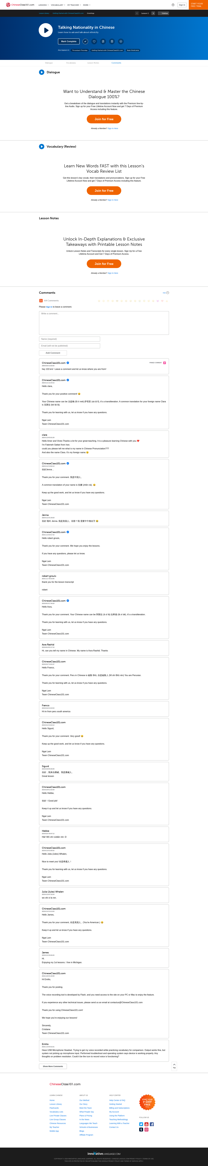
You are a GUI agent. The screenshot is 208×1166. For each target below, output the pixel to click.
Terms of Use (148, 1159)
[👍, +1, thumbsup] (166, 301)
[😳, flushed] (103, 301)
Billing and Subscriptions (119, 1108)
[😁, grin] (108, 301)
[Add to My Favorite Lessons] (94, 41)
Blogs (81, 1131)
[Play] (41, 146)
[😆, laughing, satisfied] (126, 301)
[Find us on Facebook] (152, 1124)
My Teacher (73, 5)
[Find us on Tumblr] (141, 1129)
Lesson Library (44, 13)
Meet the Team (85, 1108)
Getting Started (115, 1104)
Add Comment (53, 353)
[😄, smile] (99, 301)
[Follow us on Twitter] (141, 1124)
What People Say (86, 1112)
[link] (153, 13)
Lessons (42, 5)
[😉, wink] (135, 301)
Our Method (84, 1100)
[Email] (69, 345)
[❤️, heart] (162, 301)
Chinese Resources (58, 1123)
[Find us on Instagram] (146, 1129)
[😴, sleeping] (148, 301)
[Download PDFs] (112, 41)
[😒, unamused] (112, 301)
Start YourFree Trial (199, 5)
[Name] (69, 339)
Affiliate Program (86, 1135)
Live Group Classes (58, 1119)
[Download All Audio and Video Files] (121, 41)
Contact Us (113, 1127)
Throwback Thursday (79, 50)
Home (52, 1100)
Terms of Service (131, 1161)
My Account (114, 1112)
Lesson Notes (93, 63)
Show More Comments (53, 1066)
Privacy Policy (135, 1159)
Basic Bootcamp (133, 50)
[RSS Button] (41, 301)
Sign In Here (113, 128)
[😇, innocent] (144, 301)
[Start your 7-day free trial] (147, 1102)
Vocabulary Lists (56, 1112)
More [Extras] (85, 5)
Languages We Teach (88, 1123)
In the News (84, 1119)
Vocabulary (57, 5)
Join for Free (104, 119)
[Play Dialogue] (41, 72)
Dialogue (49, 63)
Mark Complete (68, 41)
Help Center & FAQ (117, 1100)
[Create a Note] (103, 41)
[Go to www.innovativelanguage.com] (104, 1153)
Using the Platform (117, 1116)
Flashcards (54, 1108)
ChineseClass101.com (120, 1159)
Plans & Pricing (85, 1116)
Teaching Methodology (118, 1119)
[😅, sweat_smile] (130, 301)
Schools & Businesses (88, 1127)
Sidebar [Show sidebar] (165, 13)
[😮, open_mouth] (153, 301)
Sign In (182, 5)
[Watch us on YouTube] (146, 1124)
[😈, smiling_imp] (157, 301)
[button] (173, 5)
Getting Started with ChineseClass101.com (68, 13)
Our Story (83, 1104)
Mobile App (54, 1131)
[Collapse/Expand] (104, 292)
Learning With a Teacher (119, 1123)
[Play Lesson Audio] (46, 30)
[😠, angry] (121, 301)
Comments (116, 63)
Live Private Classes (58, 1116)
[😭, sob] (139, 301)
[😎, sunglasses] (117, 301)
